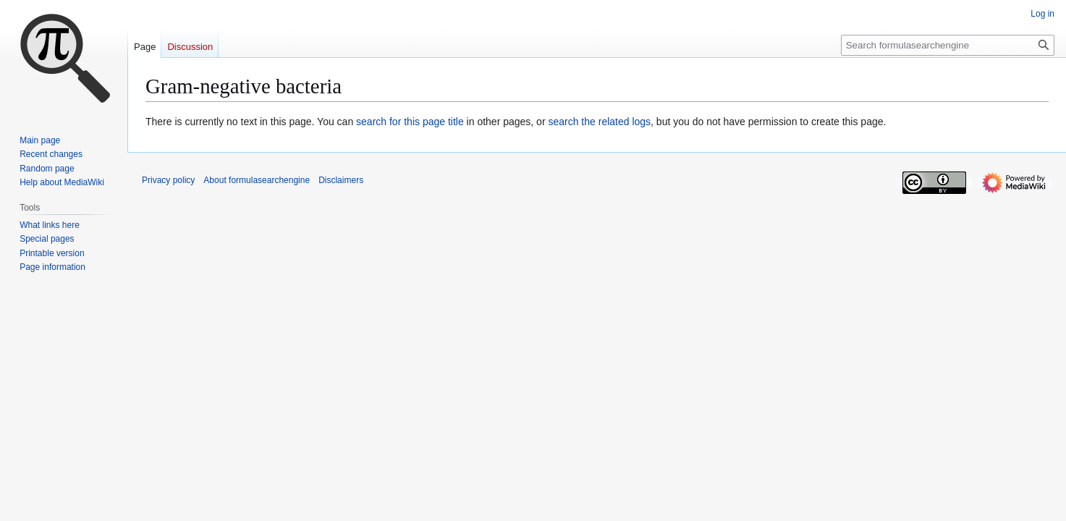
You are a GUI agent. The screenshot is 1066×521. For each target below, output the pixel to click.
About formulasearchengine (256, 180)
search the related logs (599, 121)
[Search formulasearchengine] (947, 45)
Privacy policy (168, 180)
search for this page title (410, 121)
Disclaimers (340, 180)
